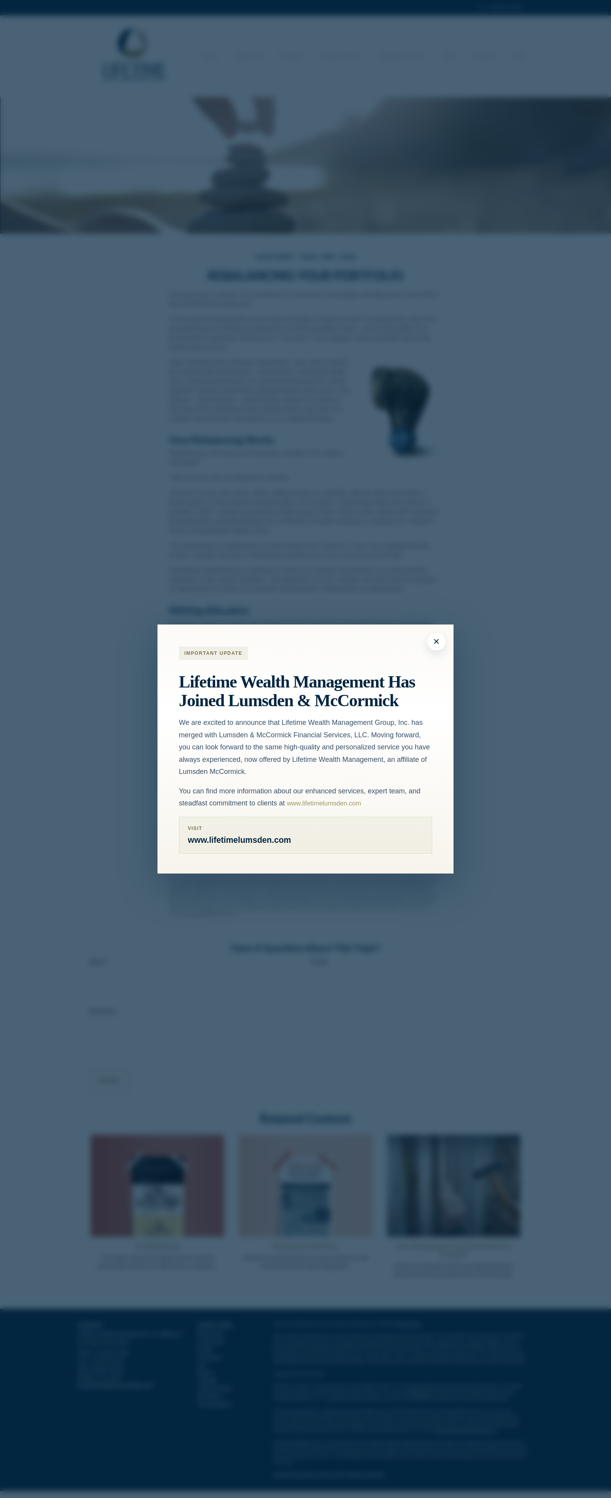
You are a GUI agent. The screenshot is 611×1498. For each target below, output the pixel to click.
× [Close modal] (436, 641)
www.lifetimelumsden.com (327, 803)
